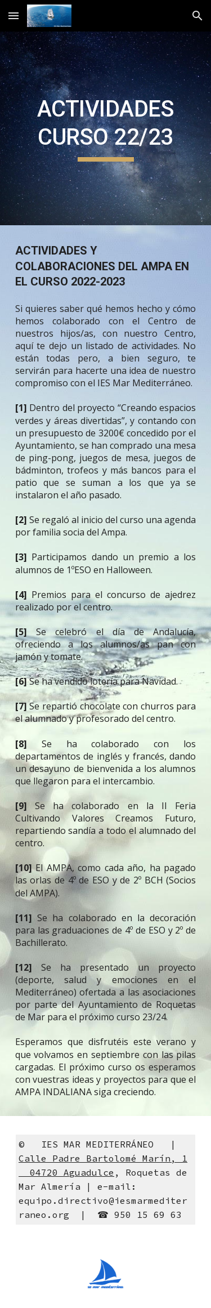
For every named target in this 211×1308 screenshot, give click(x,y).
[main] (106, 129)
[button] (13, 15)
